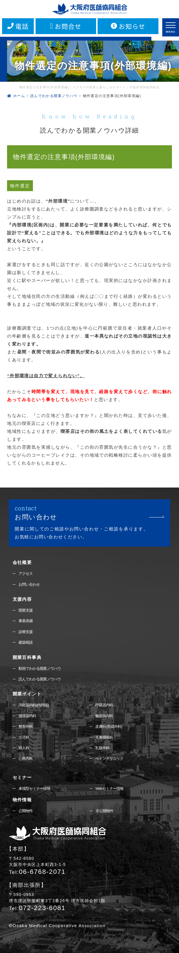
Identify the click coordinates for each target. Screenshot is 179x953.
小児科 (24, 737)
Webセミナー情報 (110, 788)
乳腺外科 (102, 748)
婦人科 (24, 748)
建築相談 (26, 642)
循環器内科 (27, 716)
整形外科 (26, 726)
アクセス (26, 573)
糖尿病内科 (104, 716)
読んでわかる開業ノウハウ (40, 679)
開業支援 (26, 610)
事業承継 (26, 621)
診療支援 (26, 632)
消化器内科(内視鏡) (34, 705)
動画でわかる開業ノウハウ (40, 668)
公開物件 (26, 811)
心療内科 (26, 758)
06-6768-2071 (37, 871)
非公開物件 (104, 811)
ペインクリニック (109, 758)
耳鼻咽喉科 (104, 737)
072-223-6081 (37, 908)
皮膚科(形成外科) (108, 726)
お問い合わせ (29, 584)
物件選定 (20, 185)
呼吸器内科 (104, 705)
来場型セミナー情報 (34, 788)
